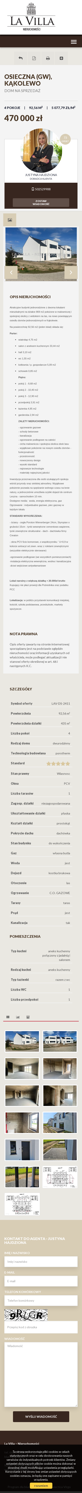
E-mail (9, 1272)
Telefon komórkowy (22, 1292)
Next (70, 272)
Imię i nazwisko (17, 1253)
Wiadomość (14, 1339)
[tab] (9, 219)
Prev (11, 272)
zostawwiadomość (41, 202)
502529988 (41, 189)
